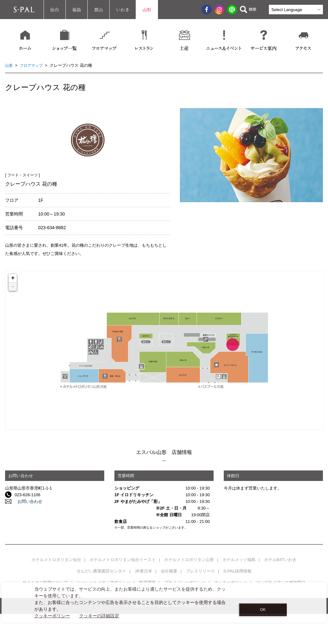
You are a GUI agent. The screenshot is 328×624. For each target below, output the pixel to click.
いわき (122, 9)
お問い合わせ (27, 501)
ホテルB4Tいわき (280, 559)
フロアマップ (32, 65)
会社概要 (169, 571)
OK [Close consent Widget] (263, 609)
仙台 (54, 9)
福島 (76, 9)
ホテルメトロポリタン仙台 (56, 559)
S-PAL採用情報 (237, 571)
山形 (146, 9)
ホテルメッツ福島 (239, 559)
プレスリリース (200, 571)
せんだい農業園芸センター (101, 571)
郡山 (98, 9)
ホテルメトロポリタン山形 (189, 559)
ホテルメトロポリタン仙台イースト (123, 559)
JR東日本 (143, 571)
